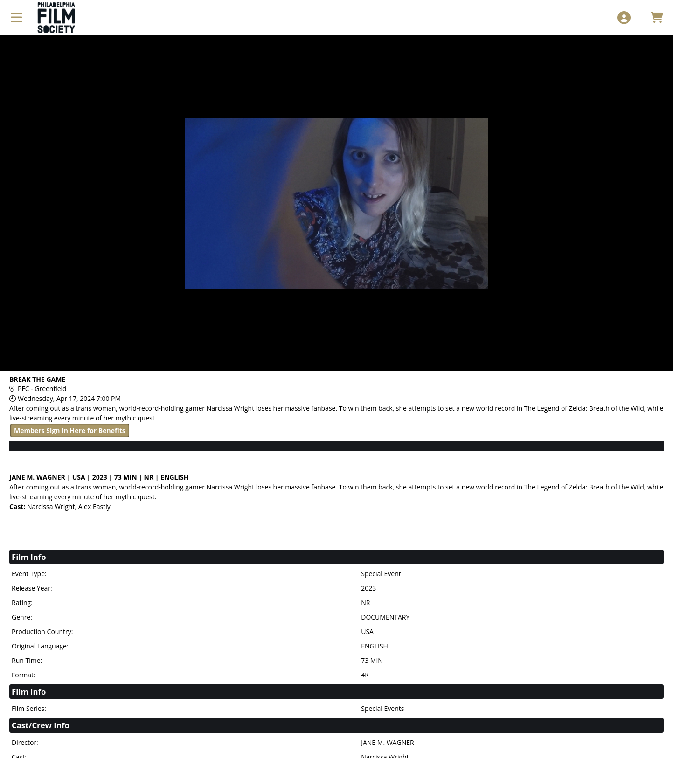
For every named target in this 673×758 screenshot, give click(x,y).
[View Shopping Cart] (656, 17)
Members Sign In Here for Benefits (69, 430)
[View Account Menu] (623, 17)
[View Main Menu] (16, 17)
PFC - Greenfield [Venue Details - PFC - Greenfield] (42, 388)
